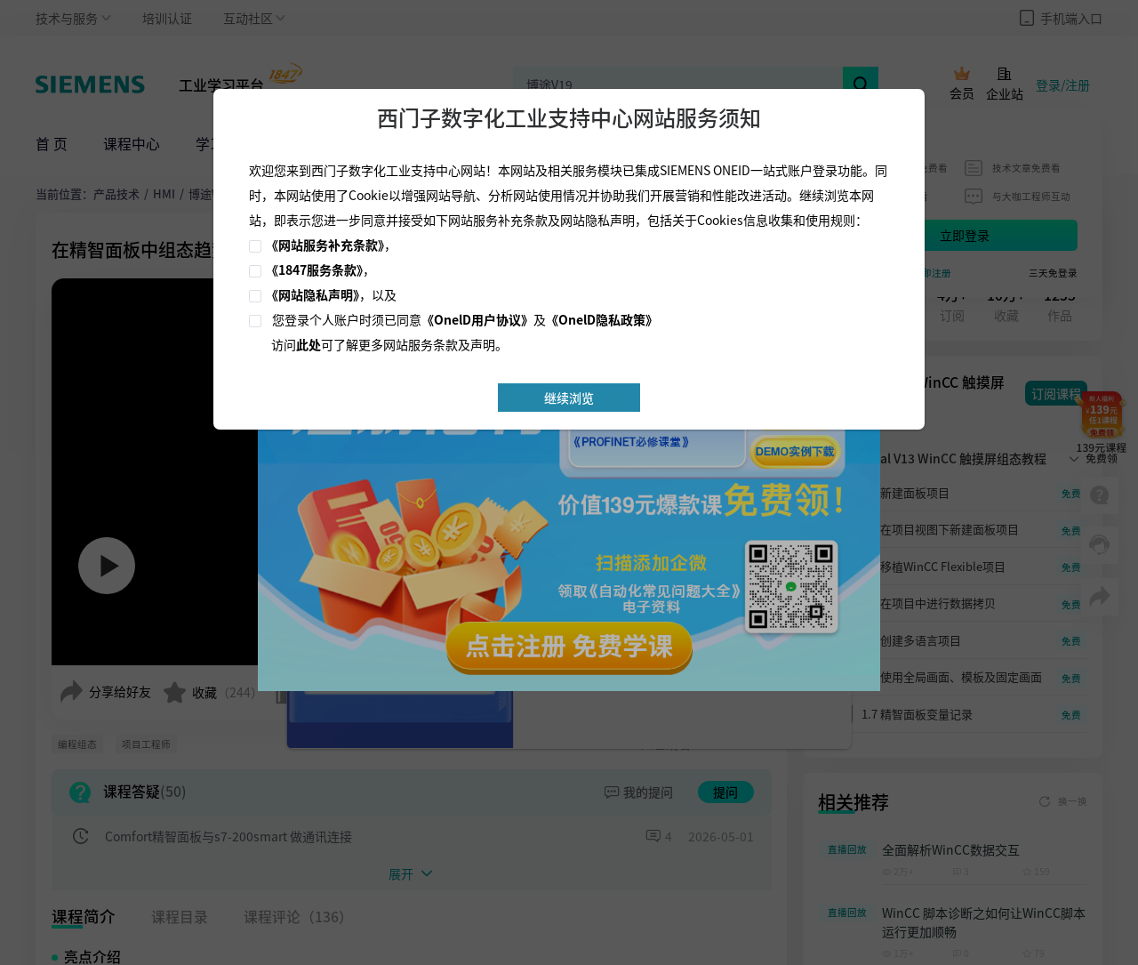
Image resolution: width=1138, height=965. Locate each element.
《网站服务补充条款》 (325, 244)
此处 (308, 344)
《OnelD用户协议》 (477, 319)
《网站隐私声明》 (312, 294)
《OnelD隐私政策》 (602, 319)
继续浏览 (569, 397)
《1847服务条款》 (314, 269)
